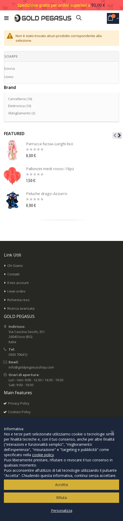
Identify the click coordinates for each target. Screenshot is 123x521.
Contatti (13, 274)
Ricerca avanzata (21, 308)
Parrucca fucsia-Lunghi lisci (49, 143)
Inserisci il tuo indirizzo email (26, 478)
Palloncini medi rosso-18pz (50, 168)
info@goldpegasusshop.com (31, 367)
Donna (9, 68)
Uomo (9, 76)
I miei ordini (16, 291)
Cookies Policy (19, 411)
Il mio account (18, 282)
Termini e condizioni (24, 420)
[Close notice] (112, 504)
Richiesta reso (18, 299)
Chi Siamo (15, 265)
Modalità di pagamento (26, 429)
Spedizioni (16, 437)
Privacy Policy (18, 403)
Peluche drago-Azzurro (46, 193)
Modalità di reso (21, 446)
